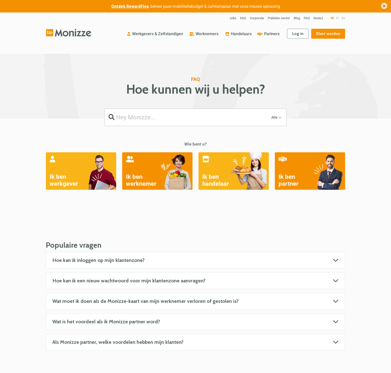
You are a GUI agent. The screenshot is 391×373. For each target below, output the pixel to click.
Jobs (232, 18)
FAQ (307, 18)
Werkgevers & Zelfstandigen (157, 33)
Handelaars (241, 33)
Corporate (257, 18)
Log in (297, 33)
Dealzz (318, 18)
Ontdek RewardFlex (130, 6)
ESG (243, 18)
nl (332, 18)
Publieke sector (279, 18)
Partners (272, 33)
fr (337, 18)
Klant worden (328, 33)
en (343, 18)
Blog (297, 18)
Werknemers (207, 33)
